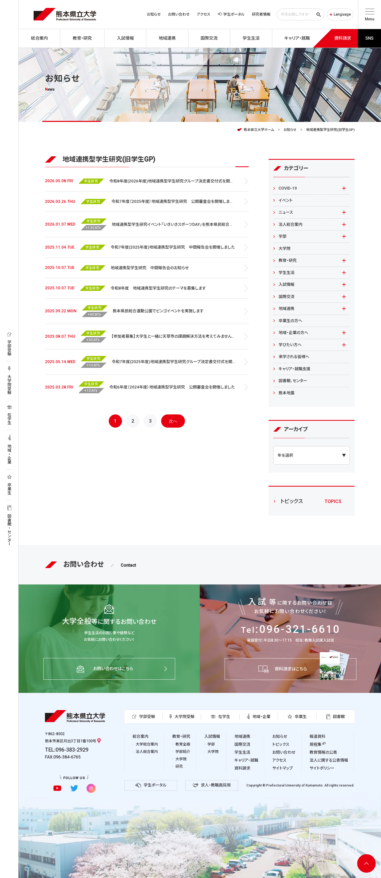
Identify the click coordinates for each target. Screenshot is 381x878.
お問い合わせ (178, 14)
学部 (283, 236)
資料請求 (242, 768)
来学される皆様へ (294, 356)
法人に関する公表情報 (329, 760)
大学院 (285, 248)
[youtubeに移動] (57, 788)
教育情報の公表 (323, 752)
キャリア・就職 (246, 760)
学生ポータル (231, 14)
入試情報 (286, 284)
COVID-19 (288, 188)
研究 (179, 766)
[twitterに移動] (74, 788)
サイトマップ (282, 768)
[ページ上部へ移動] (366, 863)
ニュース (286, 212)
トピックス (280, 744)
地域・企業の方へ (293, 332)
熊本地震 (286, 393)
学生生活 (286, 272)
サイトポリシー (322, 768)
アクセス (203, 14)
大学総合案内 (147, 744)
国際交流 (286, 296)
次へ (173, 421)
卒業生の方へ (290, 320)
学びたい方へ (290, 344)
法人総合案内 (290, 224)
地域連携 (286, 308)
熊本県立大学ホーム (259, 130)
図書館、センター (293, 380)
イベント (286, 200)
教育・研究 (288, 260)
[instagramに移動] (91, 788)
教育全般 (182, 744)
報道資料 (317, 736)
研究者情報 (261, 14)
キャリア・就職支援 (294, 369)
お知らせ (154, 14)
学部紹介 (182, 751)
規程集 (315, 744)
